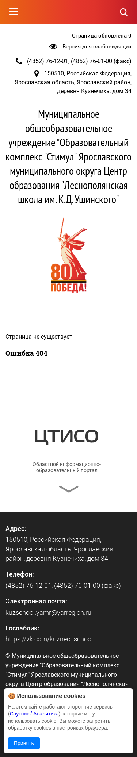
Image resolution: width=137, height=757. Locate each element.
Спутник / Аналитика (34, 714)
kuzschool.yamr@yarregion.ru (48, 612)
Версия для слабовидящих (97, 46)
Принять (24, 743)
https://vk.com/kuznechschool (49, 639)
